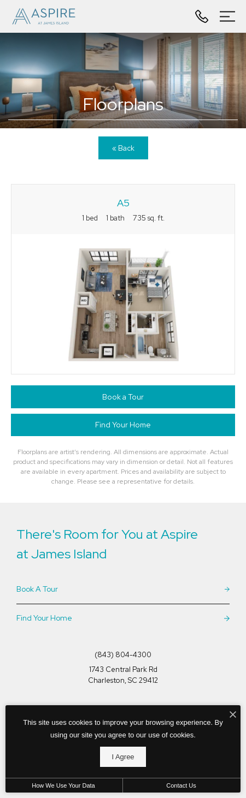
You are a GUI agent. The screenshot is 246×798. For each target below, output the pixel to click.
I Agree (123, 757)
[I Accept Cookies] (233, 715)
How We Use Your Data (63, 785)
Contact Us (181, 785)
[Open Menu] (227, 16)
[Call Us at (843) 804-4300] (203, 16)
